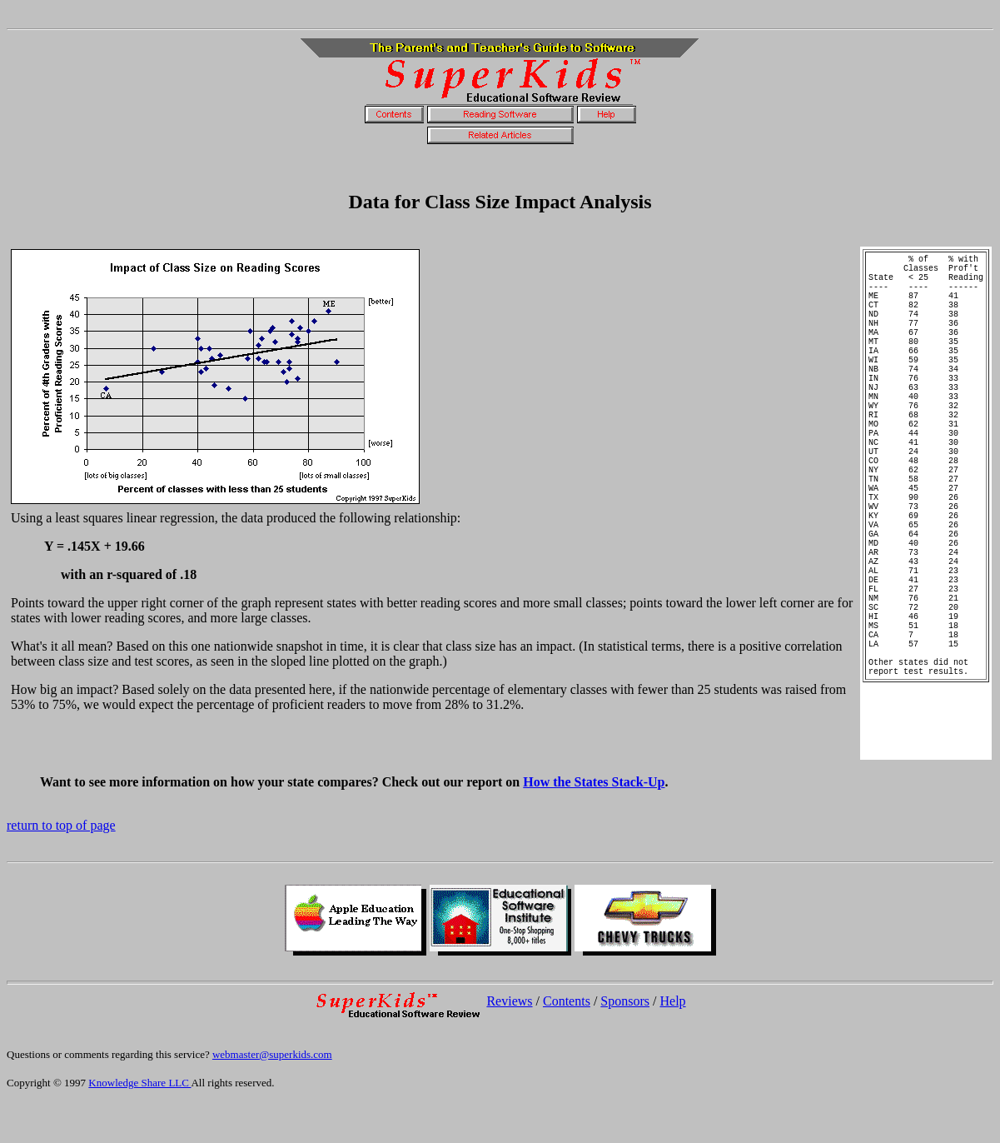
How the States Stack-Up (593, 822)
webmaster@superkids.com (272, 1094)
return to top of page (61, 865)
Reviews (509, 1041)
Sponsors (624, 1041)
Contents (566, 1041)
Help (672, 1041)
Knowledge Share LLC (139, 1122)
